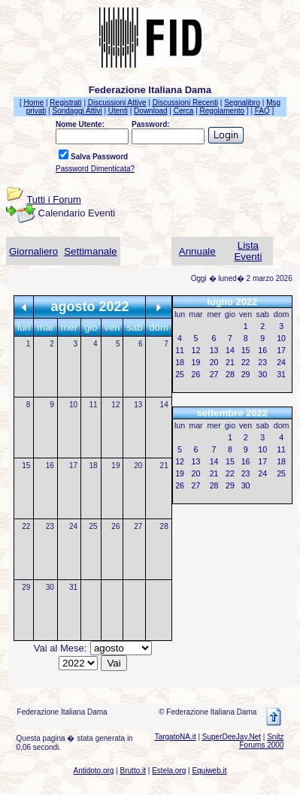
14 (164, 405)
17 (73, 465)
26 (115, 526)
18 (93, 465)
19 (115, 465)
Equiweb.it (209, 770)
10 (73, 405)
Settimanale (90, 251)
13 (138, 405)
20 (138, 465)
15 (26, 465)
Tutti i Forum (53, 199)
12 (115, 405)
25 (93, 526)
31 (73, 587)
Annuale (197, 251)
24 (73, 526)
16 (50, 465)
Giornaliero (33, 251)
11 (93, 405)
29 (26, 587)
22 (26, 526)
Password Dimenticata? (95, 169)
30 (50, 587)
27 (138, 526)
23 (50, 526)
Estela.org (169, 770)
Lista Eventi (248, 251)
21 (164, 465)
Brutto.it (133, 770)
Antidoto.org (93, 770)
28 (164, 526)
